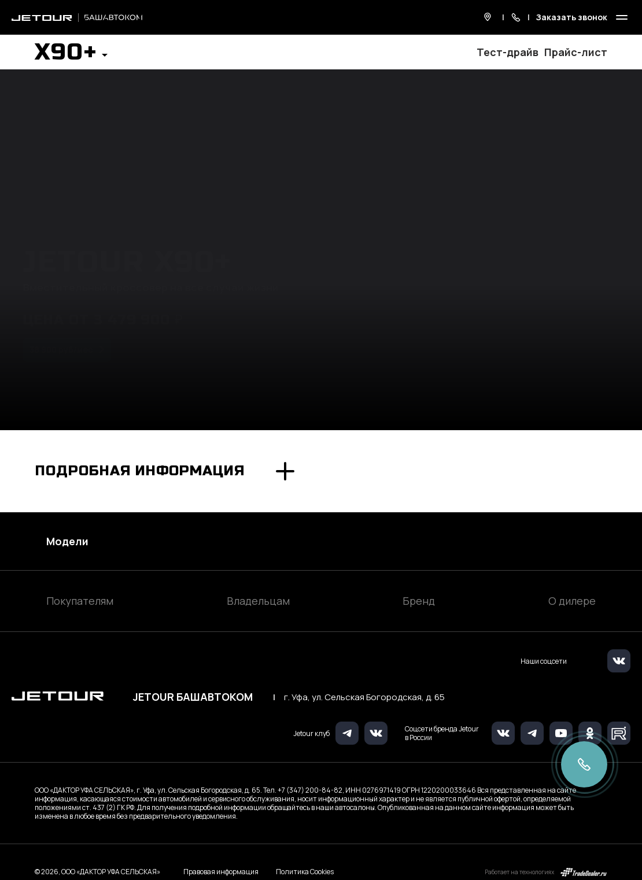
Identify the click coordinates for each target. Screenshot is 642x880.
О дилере (572, 601)
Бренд (419, 601)
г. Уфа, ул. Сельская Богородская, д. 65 (364, 697)
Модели (67, 541)
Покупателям (79, 601)
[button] (71, 55)
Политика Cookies (305, 872)
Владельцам (258, 601)
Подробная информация (140, 471)
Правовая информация (221, 871)
